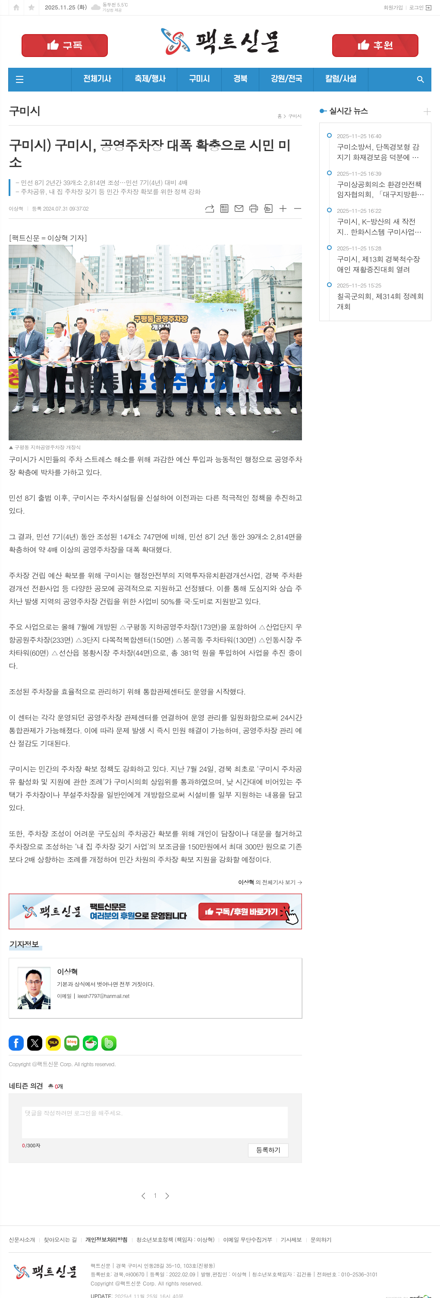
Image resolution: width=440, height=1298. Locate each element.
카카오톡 (53, 1043)
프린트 (253, 208)
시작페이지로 (16, 7)
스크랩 (268, 208)
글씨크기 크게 (283, 208)
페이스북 (16, 1043)
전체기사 (97, 79)
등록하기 (268, 1149)
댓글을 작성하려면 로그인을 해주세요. (74, 1113)
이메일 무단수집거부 (247, 1240)
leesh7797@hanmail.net (93, 995)
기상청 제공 (112, 10)
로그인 (416, 7)
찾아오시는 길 (60, 1240)
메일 (239, 208)
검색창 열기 (420, 79)
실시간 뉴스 (348, 110)
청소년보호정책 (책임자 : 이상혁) (175, 1240)
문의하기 (321, 1240)
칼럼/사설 (340, 79)
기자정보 (24, 944)
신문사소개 (22, 1240)
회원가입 (393, 7)
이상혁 (16, 208)
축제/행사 (150, 79)
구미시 (199, 79)
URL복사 (209, 208)
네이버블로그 (71, 1043)
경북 (240, 79)
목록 (224, 208)
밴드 (108, 1043)
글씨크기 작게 (297, 208)
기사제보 (291, 1240)
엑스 (34, 1043)
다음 (167, 1196)
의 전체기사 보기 (266, 882)
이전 (143, 1196)
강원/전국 (286, 79)
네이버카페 (90, 1043)
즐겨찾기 (31, 7)
